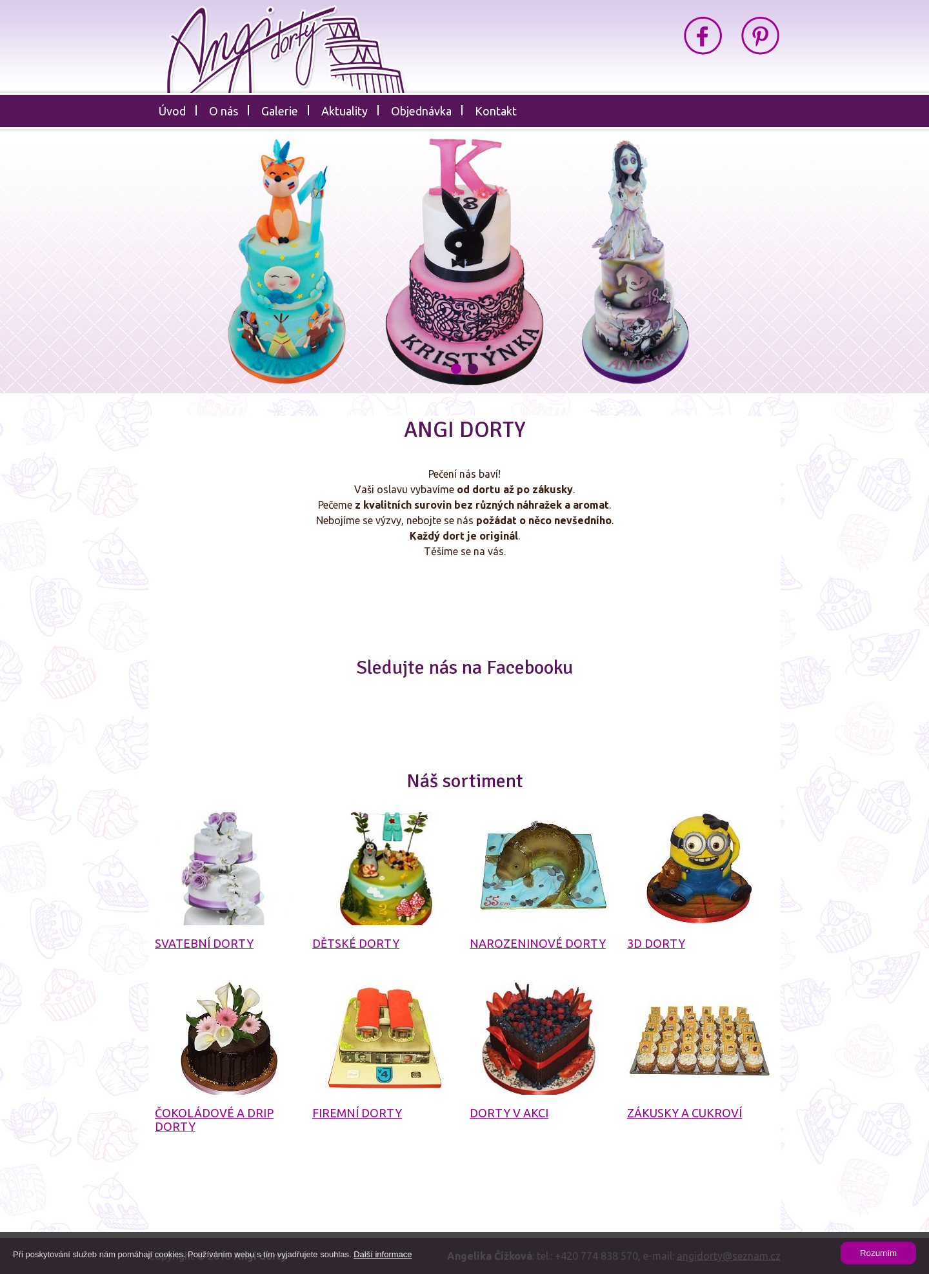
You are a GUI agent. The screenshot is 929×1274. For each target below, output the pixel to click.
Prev (112, 269)
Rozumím (878, 1253)
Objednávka (421, 110)
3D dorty (656, 943)
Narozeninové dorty (538, 943)
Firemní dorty (357, 1112)
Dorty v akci (509, 1112)
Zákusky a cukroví (684, 1112)
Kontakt (496, 110)
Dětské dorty (355, 943)
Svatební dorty (204, 943)
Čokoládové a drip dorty (214, 1119)
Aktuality (344, 110)
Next (817, 269)
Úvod (172, 110)
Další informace (383, 1254)
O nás (223, 110)
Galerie (279, 110)
